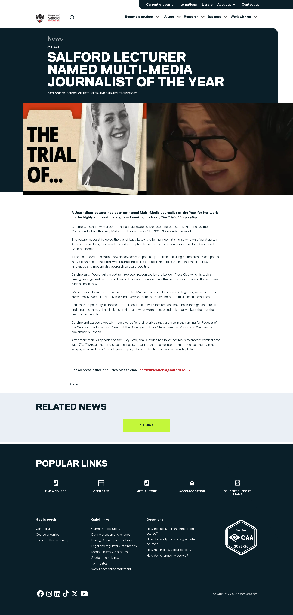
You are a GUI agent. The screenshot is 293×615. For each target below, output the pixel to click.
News (55, 43)
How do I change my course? (167, 558)
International (187, 4)
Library (207, 4)
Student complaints (105, 560)
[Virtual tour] (146, 489)
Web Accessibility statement (111, 572)
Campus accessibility (105, 531)
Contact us (250, 4)
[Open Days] (101, 489)
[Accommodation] (192, 489)
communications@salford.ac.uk (165, 374)
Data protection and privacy (110, 537)
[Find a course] (55, 489)
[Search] (72, 21)
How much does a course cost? (168, 552)
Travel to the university (52, 543)
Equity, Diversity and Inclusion (112, 543)
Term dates (99, 566)
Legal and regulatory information (114, 548)
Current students (159, 4)
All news (146, 429)
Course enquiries (47, 537)
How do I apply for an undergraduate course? (172, 534)
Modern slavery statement (110, 554)
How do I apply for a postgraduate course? (170, 544)
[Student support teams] (237, 491)
